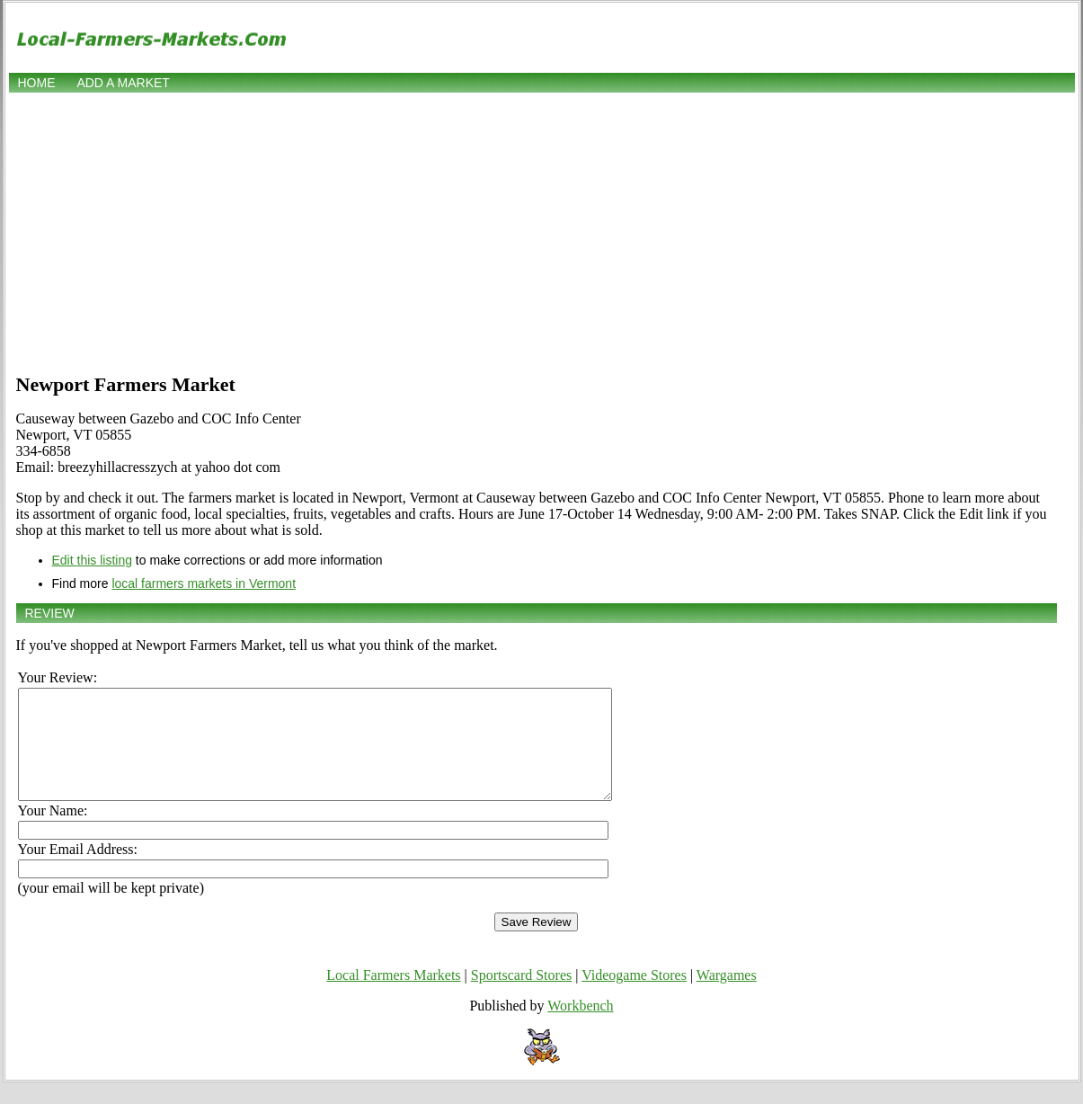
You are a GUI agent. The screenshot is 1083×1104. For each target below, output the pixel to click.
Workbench (580, 1027)
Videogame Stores (634, 996)
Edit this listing (92, 560)
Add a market (122, 83)
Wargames (727, 996)
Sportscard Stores (521, 996)
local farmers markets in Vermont (203, 583)
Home (37, 83)
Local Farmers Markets (393, 996)
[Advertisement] (542, 231)
